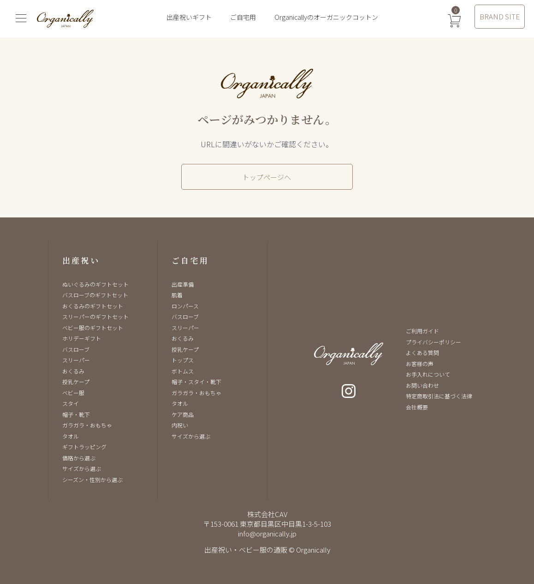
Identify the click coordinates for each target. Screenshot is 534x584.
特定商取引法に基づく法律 (439, 396)
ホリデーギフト (81, 338)
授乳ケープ (75, 381)
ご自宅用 (243, 17)
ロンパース (185, 306)
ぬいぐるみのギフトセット (95, 284)
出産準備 (183, 284)
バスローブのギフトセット (95, 295)
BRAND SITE (500, 16)
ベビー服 (73, 393)
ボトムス (183, 371)
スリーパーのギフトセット (95, 316)
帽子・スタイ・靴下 (196, 381)
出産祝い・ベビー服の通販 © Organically (267, 549)
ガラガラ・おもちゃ (87, 425)
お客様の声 (419, 363)
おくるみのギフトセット (92, 306)
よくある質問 (422, 352)
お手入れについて (428, 374)
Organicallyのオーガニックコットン (326, 17)
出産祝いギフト (189, 17)
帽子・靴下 (76, 414)
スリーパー (76, 360)
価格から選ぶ (78, 458)
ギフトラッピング (84, 447)
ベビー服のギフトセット (92, 327)
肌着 (177, 295)
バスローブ (75, 349)
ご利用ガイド (422, 331)
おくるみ (73, 371)
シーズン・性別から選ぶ (92, 479)
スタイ (70, 403)
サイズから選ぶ (81, 468)
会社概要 (417, 407)
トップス (183, 360)
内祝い (180, 425)
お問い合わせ (422, 385)
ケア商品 (183, 414)
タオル (70, 436)
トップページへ (267, 177)
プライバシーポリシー (433, 342)
